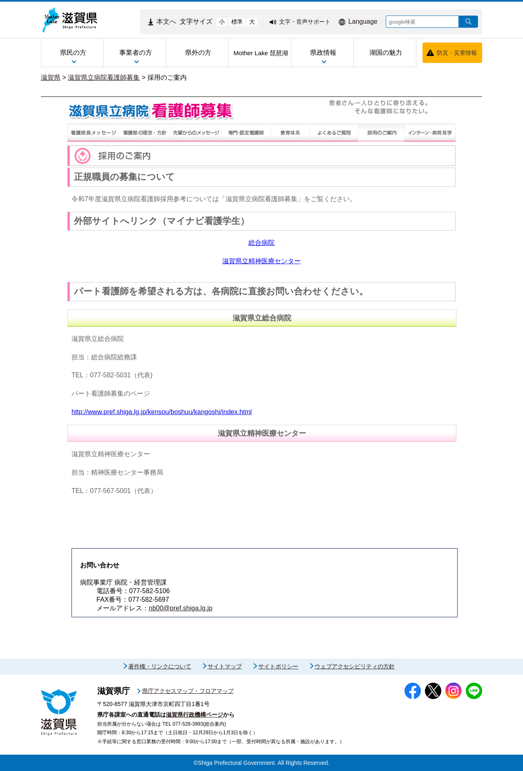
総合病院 (261, 242)
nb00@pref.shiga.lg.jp (180, 608)
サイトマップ (225, 666)
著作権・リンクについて (159, 666)
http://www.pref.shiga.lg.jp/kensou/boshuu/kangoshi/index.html (162, 411)
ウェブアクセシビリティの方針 (355, 666)
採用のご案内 (167, 77)
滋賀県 (50, 77)
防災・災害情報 (457, 52)
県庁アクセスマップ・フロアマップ (188, 691)
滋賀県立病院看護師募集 (104, 77)
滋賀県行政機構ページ (194, 714)
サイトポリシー (278, 666)
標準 (237, 21)
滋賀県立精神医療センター (261, 261)
